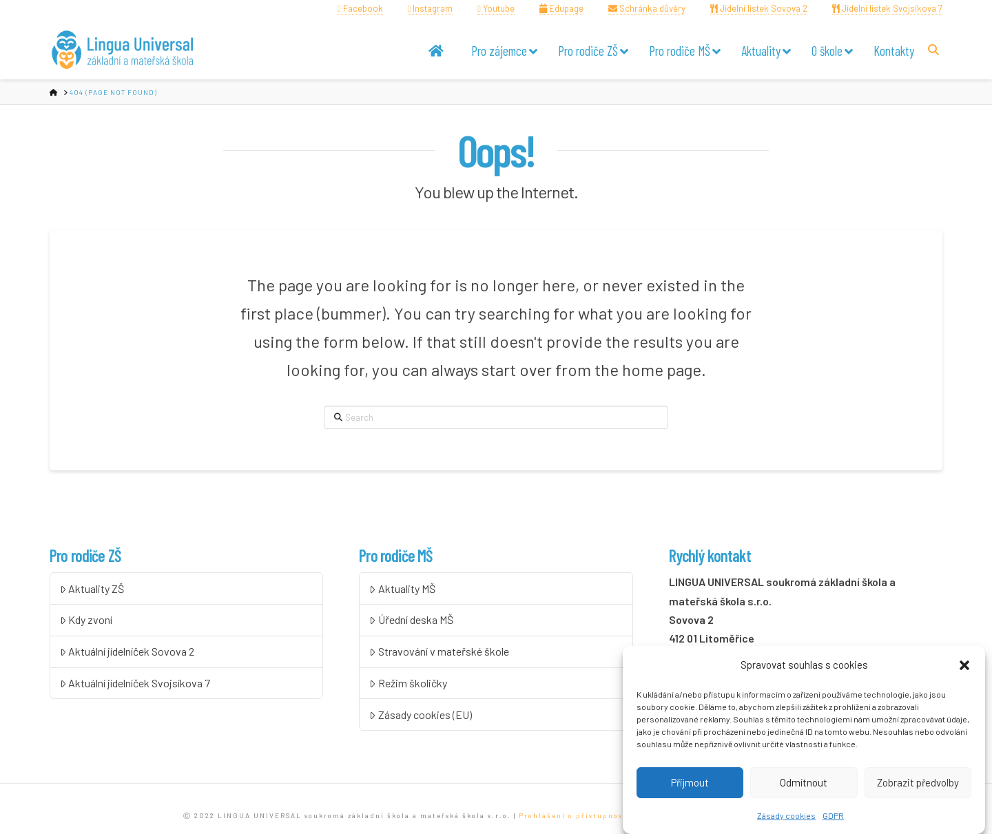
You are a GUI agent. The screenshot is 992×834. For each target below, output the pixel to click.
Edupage (561, 8)
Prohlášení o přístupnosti (574, 815)
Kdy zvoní (86, 619)
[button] (964, 668)
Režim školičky (408, 682)
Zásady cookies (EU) (420, 714)
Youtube (496, 8)
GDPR (833, 817)
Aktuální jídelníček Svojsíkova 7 (135, 682)
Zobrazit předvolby (918, 785)
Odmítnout (803, 785)
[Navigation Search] (935, 49)
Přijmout (690, 785)
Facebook (360, 8)
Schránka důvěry (646, 8)
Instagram (430, 8)
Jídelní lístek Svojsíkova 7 (887, 8)
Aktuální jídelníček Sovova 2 (127, 651)
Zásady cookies (786, 817)
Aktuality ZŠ (92, 588)
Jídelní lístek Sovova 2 (758, 8)
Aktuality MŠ (402, 588)
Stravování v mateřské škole (439, 651)
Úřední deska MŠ (411, 619)
